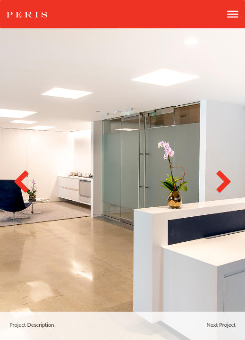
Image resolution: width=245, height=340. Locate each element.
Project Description (31, 325)
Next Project (221, 325)
